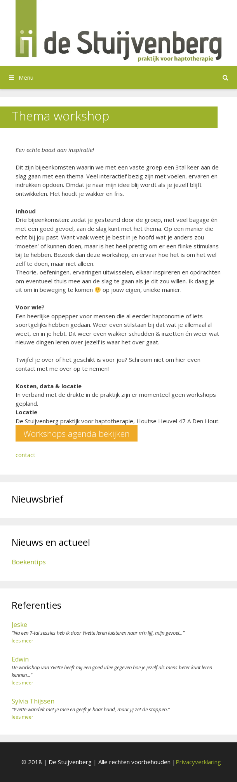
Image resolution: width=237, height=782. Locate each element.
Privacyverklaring (198, 762)
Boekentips (29, 561)
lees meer (22, 640)
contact (25, 455)
